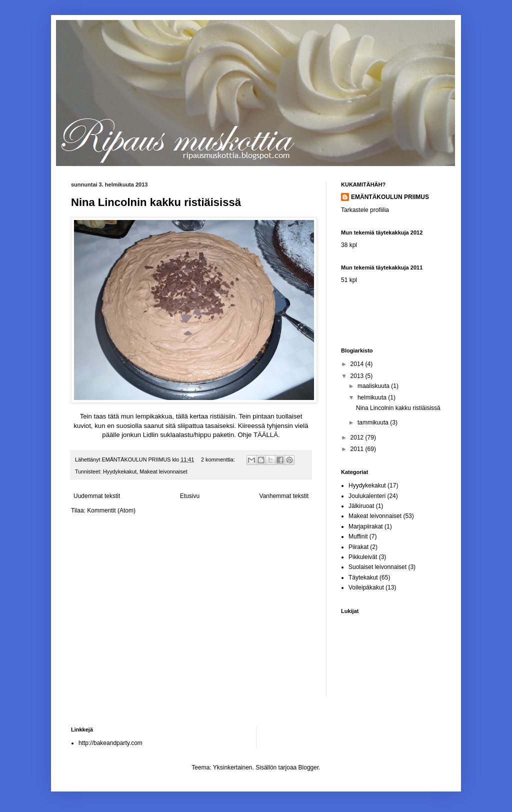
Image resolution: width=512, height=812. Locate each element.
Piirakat (358, 547)
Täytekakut (363, 577)
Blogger (308, 767)
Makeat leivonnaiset (163, 471)
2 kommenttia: (218, 459)
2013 (358, 376)
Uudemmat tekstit (97, 496)
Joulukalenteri (367, 496)
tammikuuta (374, 422)
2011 (358, 449)
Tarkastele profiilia (365, 210)
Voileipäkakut (366, 587)
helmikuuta (373, 397)
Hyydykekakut (119, 471)
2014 (358, 364)
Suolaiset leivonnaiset (377, 567)
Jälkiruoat (361, 506)
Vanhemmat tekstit (284, 496)
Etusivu (190, 496)
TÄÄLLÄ (266, 434)
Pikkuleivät (362, 557)
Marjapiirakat (365, 526)
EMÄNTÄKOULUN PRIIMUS (390, 197)
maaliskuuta (374, 386)
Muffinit (358, 536)
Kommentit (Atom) (111, 510)
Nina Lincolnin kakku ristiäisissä (156, 202)
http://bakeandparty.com (110, 743)
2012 (358, 437)
